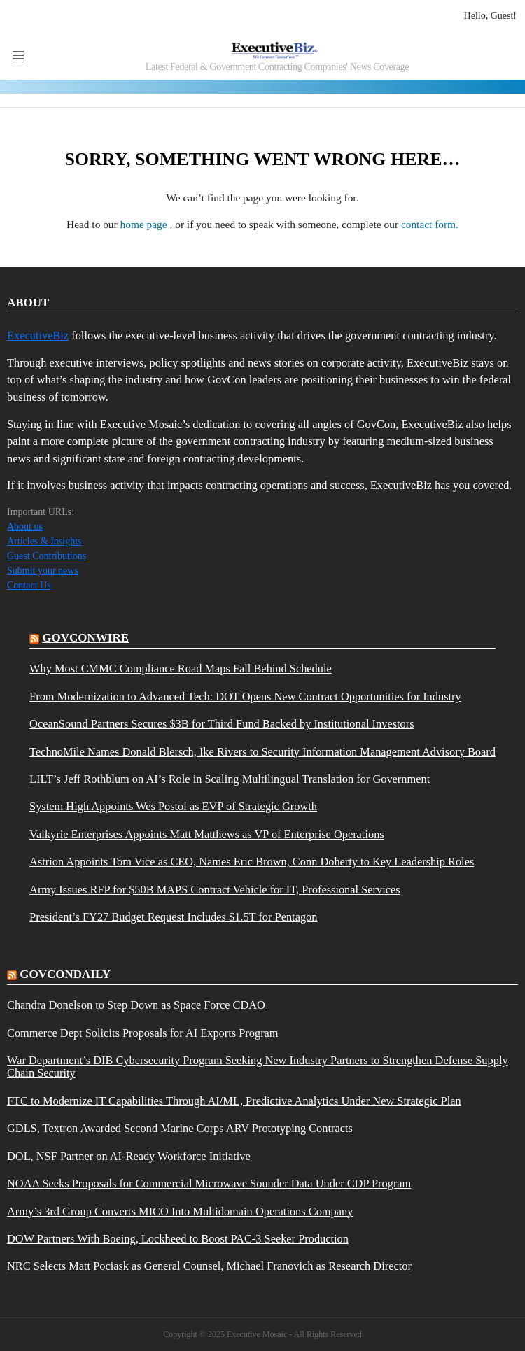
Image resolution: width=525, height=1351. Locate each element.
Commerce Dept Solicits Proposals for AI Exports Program (143, 1033)
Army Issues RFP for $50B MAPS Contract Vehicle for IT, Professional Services (214, 890)
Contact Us (29, 585)
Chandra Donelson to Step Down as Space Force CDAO (136, 1005)
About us (25, 526)
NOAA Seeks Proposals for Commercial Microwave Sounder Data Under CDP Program (209, 1183)
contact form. (429, 224)
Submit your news (42, 570)
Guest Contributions (46, 556)
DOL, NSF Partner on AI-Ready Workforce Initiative (129, 1156)
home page (145, 224)
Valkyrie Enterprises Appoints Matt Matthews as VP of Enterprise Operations (206, 834)
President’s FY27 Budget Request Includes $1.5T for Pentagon (173, 917)
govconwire (85, 637)
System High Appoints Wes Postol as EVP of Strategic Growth (173, 806)
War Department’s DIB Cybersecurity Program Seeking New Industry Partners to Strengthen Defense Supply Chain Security (257, 1067)
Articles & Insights (44, 541)
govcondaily (65, 974)
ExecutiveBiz (38, 335)
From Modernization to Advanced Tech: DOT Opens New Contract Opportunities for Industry (245, 697)
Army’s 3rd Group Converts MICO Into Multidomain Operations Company (180, 1211)
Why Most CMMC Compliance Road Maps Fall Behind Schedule (180, 669)
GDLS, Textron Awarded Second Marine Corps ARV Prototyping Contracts (180, 1128)
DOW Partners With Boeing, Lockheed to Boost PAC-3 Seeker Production (178, 1239)
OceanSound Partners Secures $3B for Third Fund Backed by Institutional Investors (221, 724)
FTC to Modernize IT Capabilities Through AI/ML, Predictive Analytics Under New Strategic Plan (234, 1101)
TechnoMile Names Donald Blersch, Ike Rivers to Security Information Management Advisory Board (262, 752)
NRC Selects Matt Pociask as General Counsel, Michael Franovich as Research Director (209, 1266)
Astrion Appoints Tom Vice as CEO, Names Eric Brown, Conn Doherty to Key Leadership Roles (251, 862)
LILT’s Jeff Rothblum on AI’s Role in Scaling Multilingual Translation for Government (229, 779)
